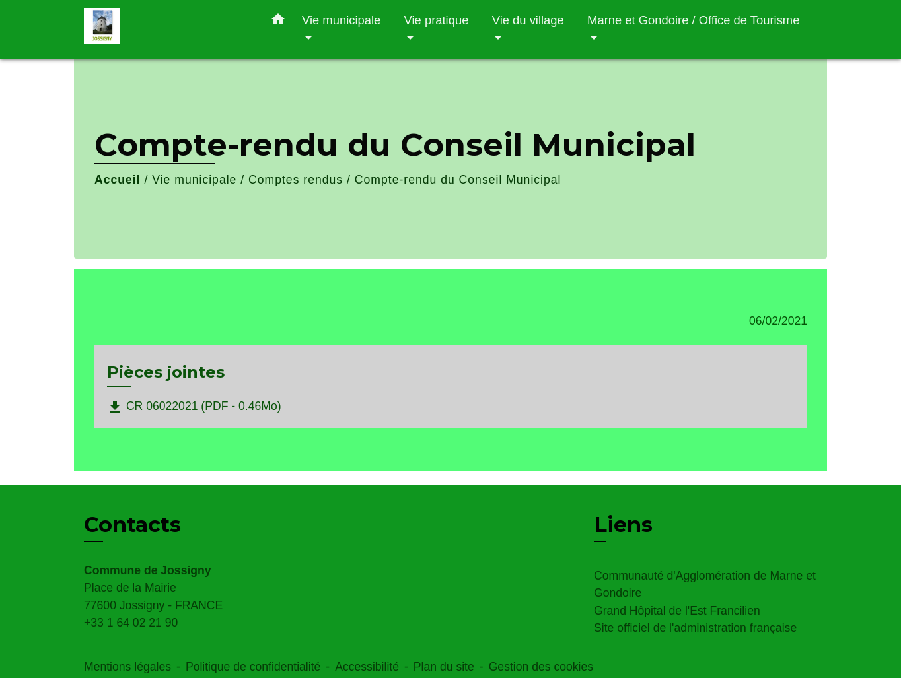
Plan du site (444, 666)
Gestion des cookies (541, 666)
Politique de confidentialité (253, 666)
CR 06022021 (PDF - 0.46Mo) (194, 407)
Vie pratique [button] (436, 20)
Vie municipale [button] (341, 20)
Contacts (132, 524)
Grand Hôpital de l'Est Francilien (677, 610)
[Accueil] (166, 29)
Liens (623, 524)
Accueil (117, 179)
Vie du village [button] (528, 20)
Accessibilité (367, 666)
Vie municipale (194, 179)
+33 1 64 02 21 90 (131, 622)
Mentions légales (127, 666)
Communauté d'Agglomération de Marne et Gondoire (705, 584)
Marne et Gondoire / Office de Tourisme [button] (693, 20)
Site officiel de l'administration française (695, 627)
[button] (278, 22)
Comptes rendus (295, 179)
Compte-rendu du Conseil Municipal (458, 179)
